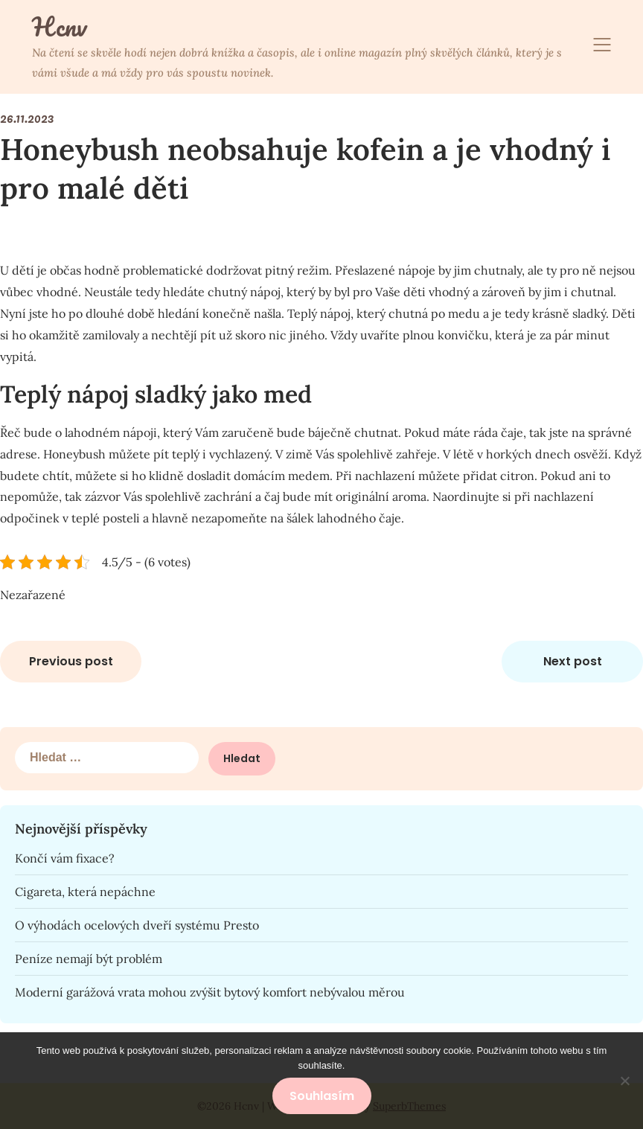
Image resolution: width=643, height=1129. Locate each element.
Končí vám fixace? (65, 858)
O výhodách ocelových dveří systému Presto (137, 925)
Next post (572, 661)
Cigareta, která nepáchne (85, 891)
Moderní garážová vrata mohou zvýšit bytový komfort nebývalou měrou (210, 992)
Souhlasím (321, 1095)
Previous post (71, 661)
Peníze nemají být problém (88, 958)
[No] (624, 1080)
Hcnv (59, 26)
